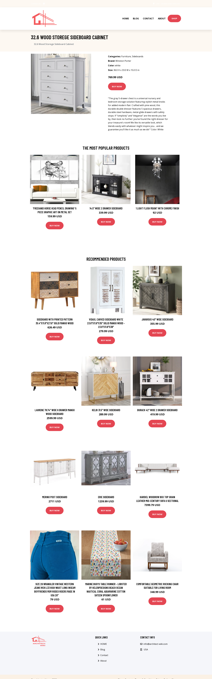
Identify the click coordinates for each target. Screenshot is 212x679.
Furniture (126, 50)
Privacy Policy (163, 673)
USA (153, 3)
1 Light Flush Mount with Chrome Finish (157, 202)
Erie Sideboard (106, 491)
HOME (125, 15)
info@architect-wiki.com (168, 3)
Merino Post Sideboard (54, 491)
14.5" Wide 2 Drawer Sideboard (106, 202)
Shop (174, 15)
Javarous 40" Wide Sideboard (157, 313)
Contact (148, 15)
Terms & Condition (144, 673)
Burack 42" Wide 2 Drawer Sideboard (157, 404)
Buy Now (117, 80)
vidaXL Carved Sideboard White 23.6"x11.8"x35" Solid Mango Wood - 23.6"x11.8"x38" (106, 317)
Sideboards (137, 50)
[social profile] (44, 3)
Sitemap (176, 673)
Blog (136, 15)
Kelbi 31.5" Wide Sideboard (106, 404)
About (162, 15)
